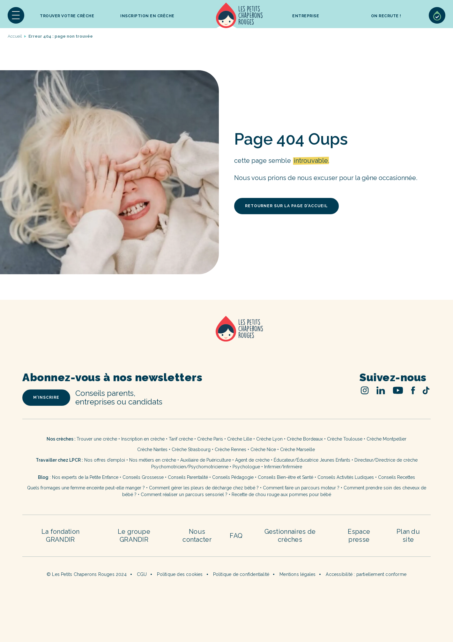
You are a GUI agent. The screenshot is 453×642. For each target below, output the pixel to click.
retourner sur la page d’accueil (286, 206)
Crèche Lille (239, 439)
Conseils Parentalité (188, 477)
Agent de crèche (252, 460)
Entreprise (305, 16)
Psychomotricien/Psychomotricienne (189, 466)
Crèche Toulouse (344, 439)
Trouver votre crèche (67, 16)
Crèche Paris (210, 439)
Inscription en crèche (143, 439)
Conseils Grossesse (143, 477)
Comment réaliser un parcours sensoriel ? (184, 494)
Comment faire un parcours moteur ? (301, 487)
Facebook (413, 390)
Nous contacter (197, 535)
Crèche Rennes (230, 449)
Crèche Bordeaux (305, 439)
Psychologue (246, 466)
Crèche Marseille (298, 449)
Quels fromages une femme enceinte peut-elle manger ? (86, 487)
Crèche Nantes (152, 449)
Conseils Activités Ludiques (345, 477)
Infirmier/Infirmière (283, 466)
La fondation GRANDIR (60, 535)
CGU (142, 574)
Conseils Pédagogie (233, 477)
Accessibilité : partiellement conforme (366, 574)
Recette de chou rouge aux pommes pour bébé (281, 494)
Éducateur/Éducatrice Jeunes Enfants (312, 460)
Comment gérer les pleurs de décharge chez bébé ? (204, 487)
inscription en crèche (147, 16)
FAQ (236, 536)
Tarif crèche (181, 439)
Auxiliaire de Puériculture (205, 460)
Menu (16, 15)
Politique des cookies (180, 574)
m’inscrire (46, 397)
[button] (16, 15)
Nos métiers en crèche (152, 460)
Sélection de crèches (437, 15)
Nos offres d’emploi (104, 460)
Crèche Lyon (269, 439)
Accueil (239, 15)
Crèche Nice (263, 449)
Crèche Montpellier (386, 439)
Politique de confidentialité (241, 574)
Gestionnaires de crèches (290, 535)
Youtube (398, 390)
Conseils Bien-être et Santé (285, 477)
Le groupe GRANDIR (134, 535)
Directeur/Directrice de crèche (386, 460)
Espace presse (359, 535)
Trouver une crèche (97, 439)
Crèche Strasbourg (191, 449)
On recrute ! (386, 16)
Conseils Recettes (396, 477)
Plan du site (408, 535)
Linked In (380, 390)
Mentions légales (297, 574)
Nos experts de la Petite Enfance (85, 477)
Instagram (365, 390)
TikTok (426, 390)
